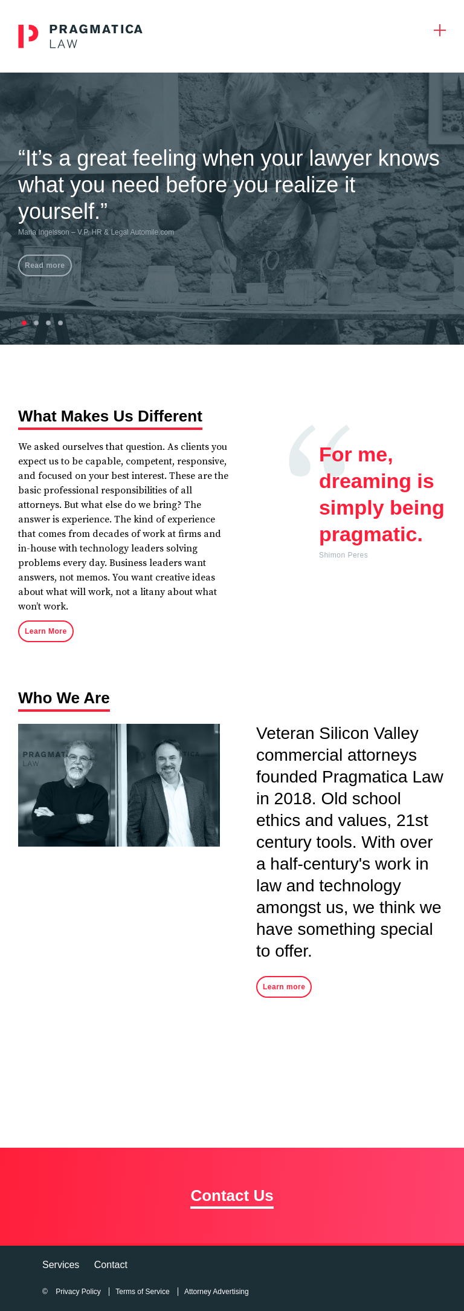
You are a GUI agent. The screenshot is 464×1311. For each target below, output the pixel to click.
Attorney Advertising (216, 1291)
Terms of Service (142, 1291)
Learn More (46, 631)
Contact (110, 1265)
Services (60, 1265)
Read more (45, 265)
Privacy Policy (78, 1291)
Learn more (284, 987)
